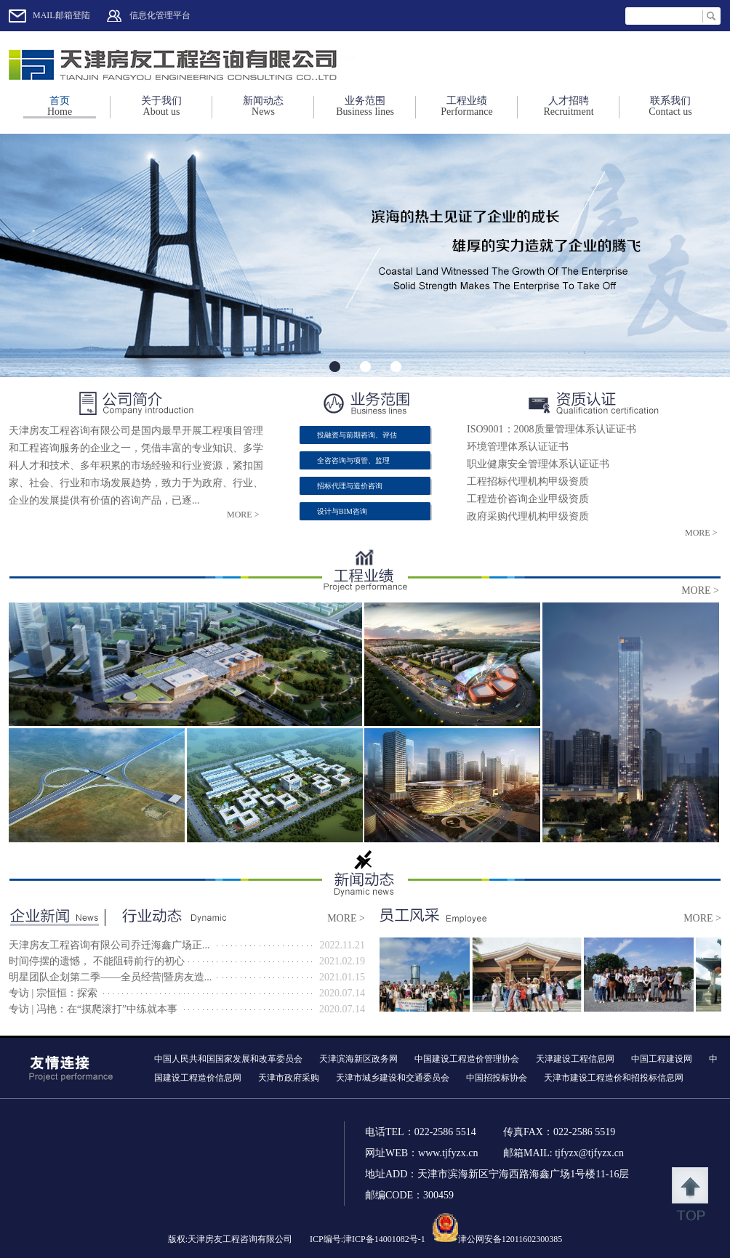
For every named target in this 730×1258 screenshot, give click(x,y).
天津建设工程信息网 (575, 1059)
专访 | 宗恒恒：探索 (53, 993)
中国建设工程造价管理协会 (466, 1059)
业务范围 (365, 106)
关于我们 (161, 106)
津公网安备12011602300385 (510, 1239)
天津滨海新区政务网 (358, 1059)
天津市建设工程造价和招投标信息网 (613, 1078)
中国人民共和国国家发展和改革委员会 (228, 1059)
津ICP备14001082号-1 (384, 1239)
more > (243, 514)
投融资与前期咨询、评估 (357, 435)
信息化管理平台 (159, 15)
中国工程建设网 (661, 1059)
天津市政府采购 (288, 1078)
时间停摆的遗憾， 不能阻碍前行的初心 (97, 961)
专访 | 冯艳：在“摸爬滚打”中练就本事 (93, 1009)
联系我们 (670, 106)
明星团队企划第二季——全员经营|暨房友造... (110, 977)
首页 (59, 106)
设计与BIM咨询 (342, 511)
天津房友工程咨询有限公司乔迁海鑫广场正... (109, 945)
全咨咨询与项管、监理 (353, 460)
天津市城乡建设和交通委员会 (392, 1078)
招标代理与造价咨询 (349, 486)
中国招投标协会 (496, 1078)
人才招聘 (568, 106)
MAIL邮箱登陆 (61, 15)
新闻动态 (263, 106)
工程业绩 (466, 106)
